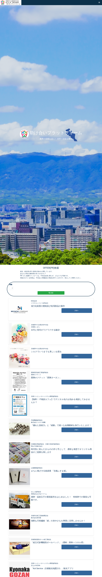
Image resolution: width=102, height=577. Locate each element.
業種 (10, 284)
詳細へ (77, 310)
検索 (51, 293)
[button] (99, 2)
